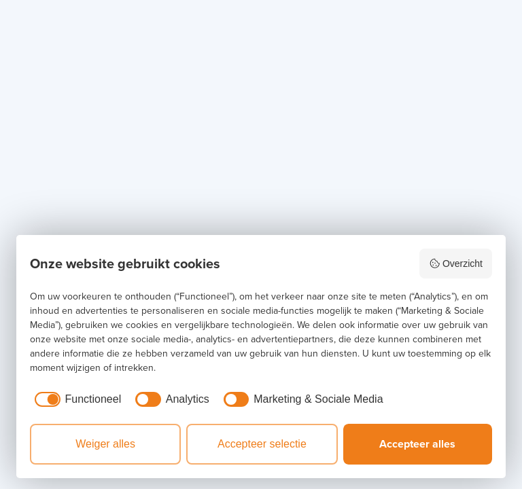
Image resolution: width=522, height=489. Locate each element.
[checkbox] (75, 399)
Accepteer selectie (262, 444)
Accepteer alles (417, 444)
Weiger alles (105, 444)
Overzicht (456, 263)
